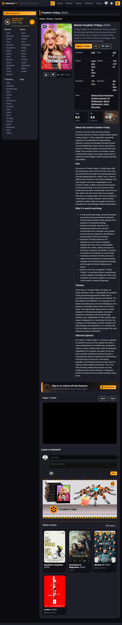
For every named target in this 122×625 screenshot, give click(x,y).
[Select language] (106, 3)
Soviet (8, 130)
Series (78, 3)
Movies (69, 3)
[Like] (46, 74)
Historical (9, 59)
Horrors (8, 62)
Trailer (112, 398)
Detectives (9, 45)
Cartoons (89, 3)
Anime (8, 92)
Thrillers (9, 71)
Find (52, 3)
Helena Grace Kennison (102, 95)
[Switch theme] (111, 3)
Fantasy (8, 53)
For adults (9, 118)
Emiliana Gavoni (99, 98)
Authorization (108, 387)
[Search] (36, 3)
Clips (22, 79)
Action (8, 33)
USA (93, 52)
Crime (8, 42)
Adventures (10, 36)
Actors (99, 3)
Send (114, 473)
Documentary (10, 48)
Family (23, 51)
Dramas (8, 51)
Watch (102, 398)
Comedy (9, 39)
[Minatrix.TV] (9, 3)
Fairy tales (9, 106)
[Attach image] (51, 473)
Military (8, 68)
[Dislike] (53, 74)
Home (60, 3)
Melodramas (10, 65)
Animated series (11, 89)
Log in (118, 3)
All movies (110, 525)
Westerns (9, 74)
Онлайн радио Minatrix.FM (18, 20)
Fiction (8, 56)
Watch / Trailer (83, 46)
